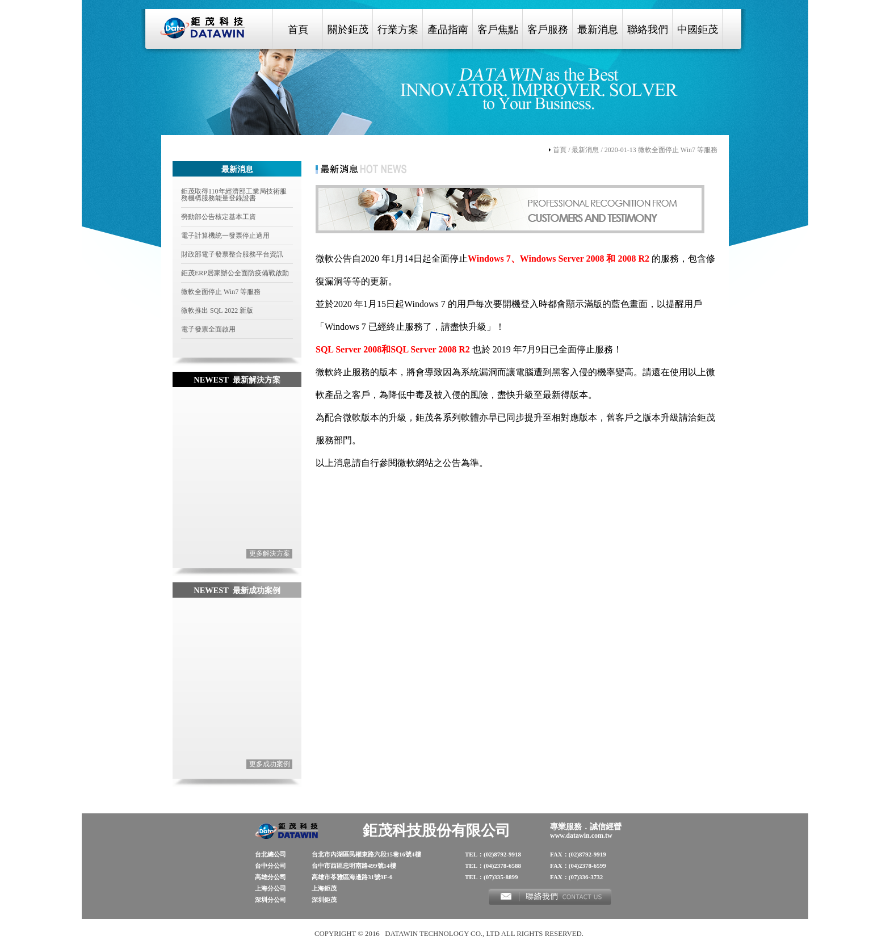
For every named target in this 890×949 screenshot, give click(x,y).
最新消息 (597, 29)
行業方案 (397, 29)
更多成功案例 (269, 764)
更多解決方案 (269, 553)
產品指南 (447, 29)
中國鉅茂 (697, 29)
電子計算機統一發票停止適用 (225, 236)
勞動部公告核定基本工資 (218, 217)
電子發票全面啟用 (208, 329)
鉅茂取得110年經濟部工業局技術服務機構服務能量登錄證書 (234, 194)
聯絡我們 (647, 29)
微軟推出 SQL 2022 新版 (217, 310)
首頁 (298, 29)
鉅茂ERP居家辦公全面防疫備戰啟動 (235, 273)
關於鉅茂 (348, 29)
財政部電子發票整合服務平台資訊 (232, 254)
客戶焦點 (497, 29)
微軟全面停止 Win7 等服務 (221, 292)
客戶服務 (547, 29)
